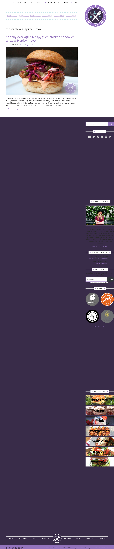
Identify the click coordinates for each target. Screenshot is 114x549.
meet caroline (35, 2)
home (8, 2)
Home (11, 539)
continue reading (12, 109)
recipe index (20, 2)
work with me (51, 2)
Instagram (102, 539)
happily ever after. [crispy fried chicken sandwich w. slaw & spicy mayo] (40, 39)
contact (73, 2)
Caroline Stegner (25, 45)
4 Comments (35, 45)
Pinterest (89, 539)
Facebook (67, 539)
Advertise (45, 539)
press (63, 2)
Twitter (78, 539)
